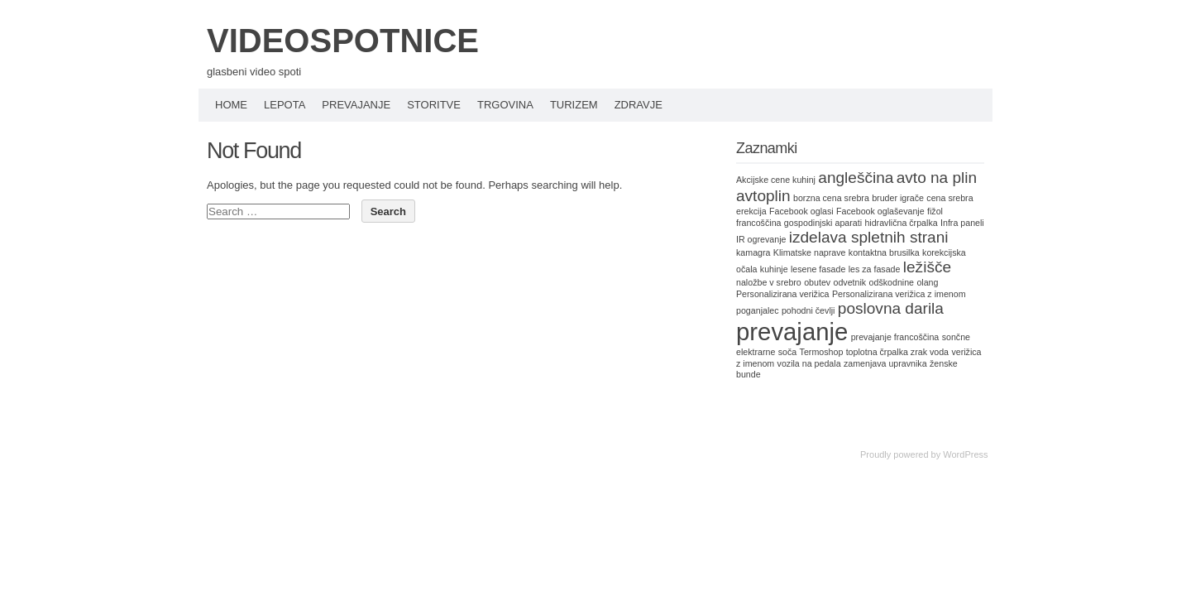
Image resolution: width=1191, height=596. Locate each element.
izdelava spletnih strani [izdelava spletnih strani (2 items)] (869, 237)
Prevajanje (356, 105)
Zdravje (638, 105)
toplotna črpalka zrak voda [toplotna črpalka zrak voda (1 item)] (897, 352)
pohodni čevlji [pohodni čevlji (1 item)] (808, 310)
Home (231, 105)
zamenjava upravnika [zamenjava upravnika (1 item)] (885, 363)
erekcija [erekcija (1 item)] (751, 211)
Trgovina (505, 105)
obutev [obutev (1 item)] (817, 282)
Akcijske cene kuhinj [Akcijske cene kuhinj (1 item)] (776, 180)
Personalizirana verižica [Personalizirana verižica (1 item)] (783, 294)
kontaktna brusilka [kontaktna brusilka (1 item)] (884, 252)
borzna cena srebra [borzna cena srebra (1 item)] (831, 198)
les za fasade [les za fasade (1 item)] (875, 269)
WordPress (965, 454)
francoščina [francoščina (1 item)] (759, 223)
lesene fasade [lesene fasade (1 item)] (818, 269)
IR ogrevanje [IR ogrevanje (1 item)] (761, 239)
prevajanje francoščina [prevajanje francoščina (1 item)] (895, 337)
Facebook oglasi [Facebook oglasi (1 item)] (801, 211)
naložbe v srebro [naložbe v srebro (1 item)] (768, 282)
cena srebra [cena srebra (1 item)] (949, 198)
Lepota (284, 105)
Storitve (434, 105)
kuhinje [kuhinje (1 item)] (774, 269)
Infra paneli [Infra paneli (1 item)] (962, 223)
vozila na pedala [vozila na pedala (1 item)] (809, 363)
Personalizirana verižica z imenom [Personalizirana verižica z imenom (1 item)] (899, 294)
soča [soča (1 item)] (787, 352)
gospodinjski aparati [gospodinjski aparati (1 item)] (823, 223)
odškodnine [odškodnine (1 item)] (892, 282)
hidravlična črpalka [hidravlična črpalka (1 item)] (900, 223)
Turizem (574, 105)
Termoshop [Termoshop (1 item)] (822, 352)
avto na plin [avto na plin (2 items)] (937, 177)
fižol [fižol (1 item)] (935, 211)
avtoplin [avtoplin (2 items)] (763, 195)
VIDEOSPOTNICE (343, 40)
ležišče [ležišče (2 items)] (927, 267)
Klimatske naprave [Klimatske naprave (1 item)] (809, 252)
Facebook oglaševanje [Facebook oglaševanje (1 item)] (880, 211)
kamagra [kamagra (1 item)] (753, 252)
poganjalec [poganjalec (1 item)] (757, 310)
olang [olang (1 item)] (927, 282)
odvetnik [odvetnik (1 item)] (849, 282)
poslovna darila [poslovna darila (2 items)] (891, 308)
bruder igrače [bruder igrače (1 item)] (898, 198)
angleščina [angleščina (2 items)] (855, 177)
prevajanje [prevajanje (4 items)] (792, 331)
